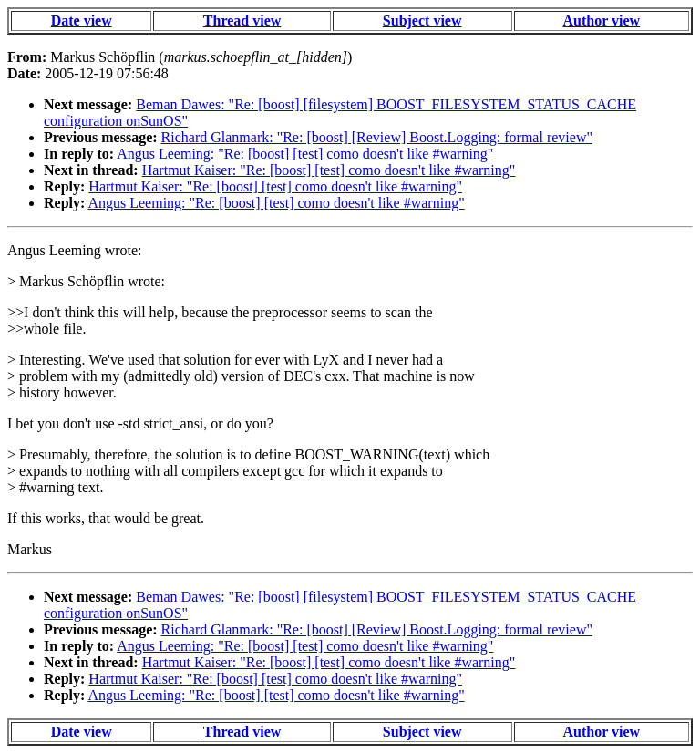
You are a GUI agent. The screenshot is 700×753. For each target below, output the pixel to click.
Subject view (422, 20)
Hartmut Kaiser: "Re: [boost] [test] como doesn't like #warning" (329, 170)
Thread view (242, 20)
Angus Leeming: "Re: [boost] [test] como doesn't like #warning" (305, 153)
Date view (81, 20)
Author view (602, 20)
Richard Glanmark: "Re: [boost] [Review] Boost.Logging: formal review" (376, 137)
